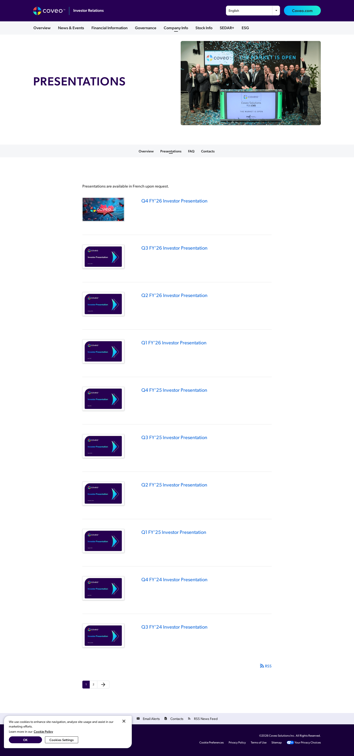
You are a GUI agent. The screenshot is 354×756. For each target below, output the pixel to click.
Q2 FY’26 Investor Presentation (174, 295)
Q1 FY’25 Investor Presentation (173, 532)
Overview (42, 27)
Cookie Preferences (211, 742)
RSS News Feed (206, 718)
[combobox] (253, 10)
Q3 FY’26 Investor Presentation (174, 247)
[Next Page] (103, 684)
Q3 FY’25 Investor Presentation (174, 437)
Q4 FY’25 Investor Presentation (174, 390)
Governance (145, 27)
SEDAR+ (227, 27)
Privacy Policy (237, 742)
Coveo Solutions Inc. (282, 735)
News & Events (71, 27)
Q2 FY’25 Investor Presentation (174, 484)
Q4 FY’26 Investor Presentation (174, 200)
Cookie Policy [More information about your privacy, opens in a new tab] (43, 731)
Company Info (176, 27)
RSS (265, 665)
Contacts (208, 151)
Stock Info (203, 27)
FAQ (191, 151)
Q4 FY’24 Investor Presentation (174, 579)
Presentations (170, 151)
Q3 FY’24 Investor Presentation (174, 626)
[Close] (123, 721)
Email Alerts (151, 718)
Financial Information (109, 27)
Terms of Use (258, 742)
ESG (245, 27)
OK (25, 740)
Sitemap (276, 742)
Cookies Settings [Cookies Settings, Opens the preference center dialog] (61, 740)
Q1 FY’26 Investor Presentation (173, 342)
